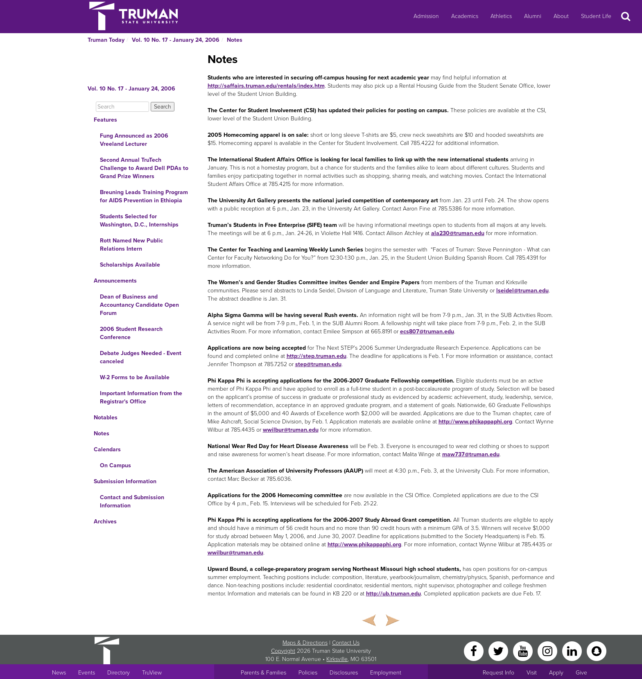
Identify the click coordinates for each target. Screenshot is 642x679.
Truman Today (106, 39)
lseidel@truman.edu (522, 290)
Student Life (596, 16)
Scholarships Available (130, 264)
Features (105, 119)
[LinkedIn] (573, 650)
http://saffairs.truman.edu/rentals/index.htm (266, 85)
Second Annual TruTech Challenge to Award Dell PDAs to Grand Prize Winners (144, 168)
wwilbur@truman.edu (291, 429)
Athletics (501, 16)
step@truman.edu (318, 364)
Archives (105, 521)
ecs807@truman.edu (427, 331)
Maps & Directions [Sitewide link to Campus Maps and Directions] (305, 642)
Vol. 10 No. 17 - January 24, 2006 (175, 39)
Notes (234, 39)
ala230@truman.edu (457, 233)
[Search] (122, 107)
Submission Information (125, 481)
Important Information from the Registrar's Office (141, 397)
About (561, 16)
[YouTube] (523, 650)
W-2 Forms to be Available (135, 377)
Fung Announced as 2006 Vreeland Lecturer (134, 139)
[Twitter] (499, 650)
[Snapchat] (596, 650)
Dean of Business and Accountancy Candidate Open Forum (139, 305)
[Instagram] (548, 650)
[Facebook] (474, 650)
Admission (426, 16)
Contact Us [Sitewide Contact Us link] (345, 642)
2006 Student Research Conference (131, 333)
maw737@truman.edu (471, 454)
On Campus (115, 465)
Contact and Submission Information (132, 501)
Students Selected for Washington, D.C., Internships (139, 220)
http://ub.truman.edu (393, 593)
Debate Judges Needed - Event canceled (140, 357)
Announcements (115, 280)
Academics (464, 16)
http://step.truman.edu (316, 356)
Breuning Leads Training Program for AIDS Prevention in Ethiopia (144, 196)
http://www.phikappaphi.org (475, 421)
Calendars (107, 449)
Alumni (532, 16)
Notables (106, 417)
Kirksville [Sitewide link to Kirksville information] (337, 659)
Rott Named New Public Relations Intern (131, 244)
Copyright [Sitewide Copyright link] (283, 650)
